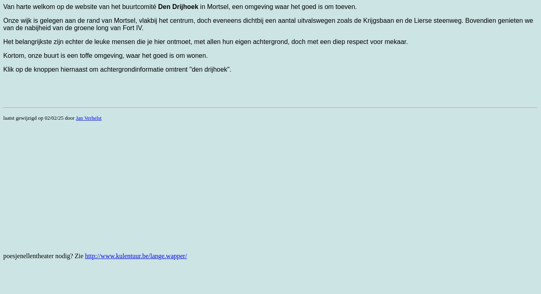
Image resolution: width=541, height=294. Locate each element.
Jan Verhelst (89, 118)
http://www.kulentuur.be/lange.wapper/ (136, 255)
